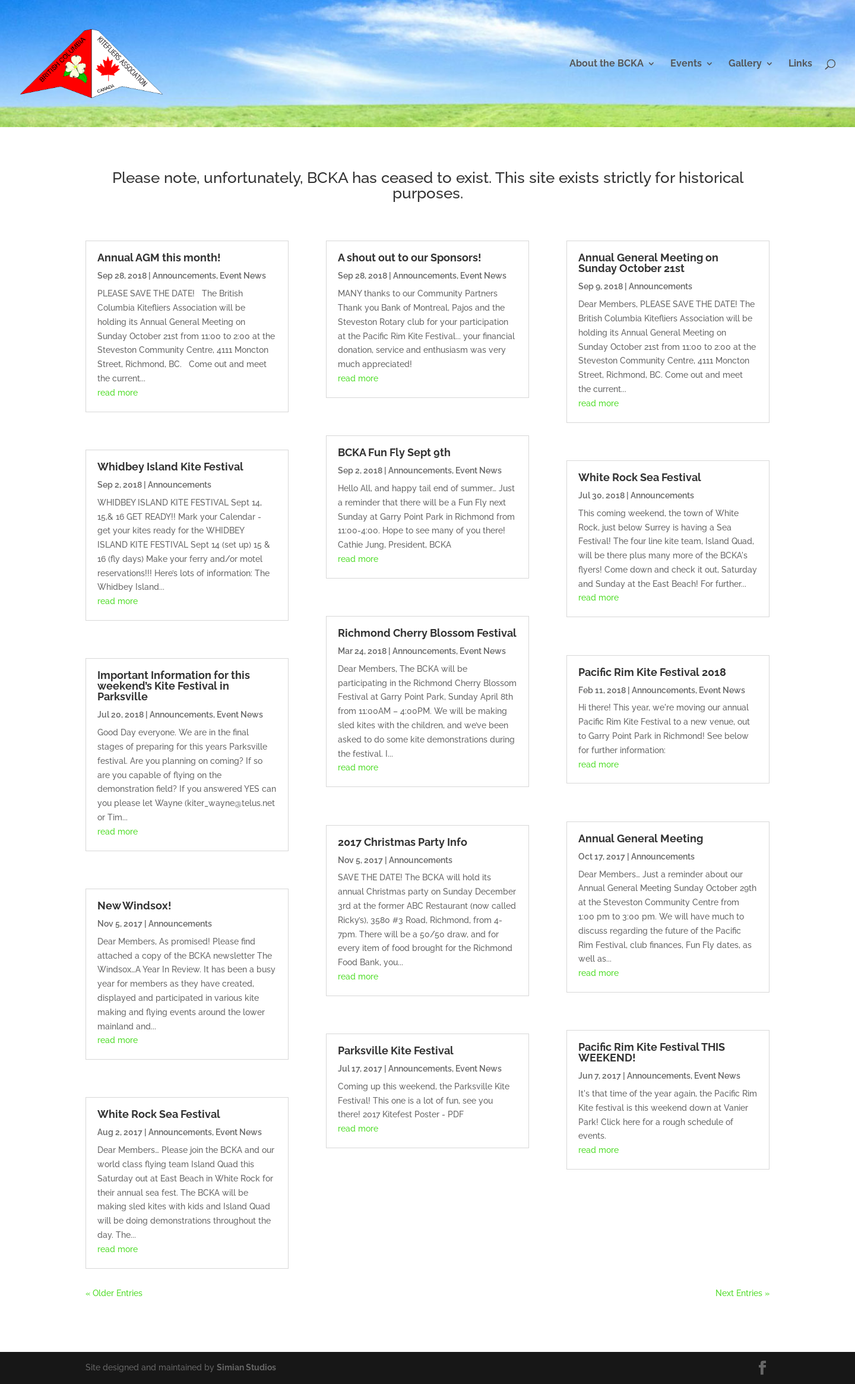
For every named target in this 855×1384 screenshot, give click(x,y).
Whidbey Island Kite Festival (170, 466)
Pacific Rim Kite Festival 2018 (652, 672)
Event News (243, 275)
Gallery (745, 64)
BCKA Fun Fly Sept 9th (394, 452)
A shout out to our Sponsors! (410, 257)
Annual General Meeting (640, 838)
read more (117, 392)
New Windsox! (134, 905)
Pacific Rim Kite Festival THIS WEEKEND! (651, 1052)
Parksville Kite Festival (396, 1050)
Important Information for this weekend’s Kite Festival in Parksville (173, 686)
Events (686, 64)
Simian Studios (246, 1367)
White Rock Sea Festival (158, 1114)
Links (800, 64)
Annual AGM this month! (159, 257)
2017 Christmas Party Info (402, 842)
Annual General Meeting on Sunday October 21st (648, 262)
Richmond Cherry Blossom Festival (427, 633)
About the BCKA (606, 64)
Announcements (184, 275)
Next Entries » (742, 1293)
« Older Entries (114, 1293)
